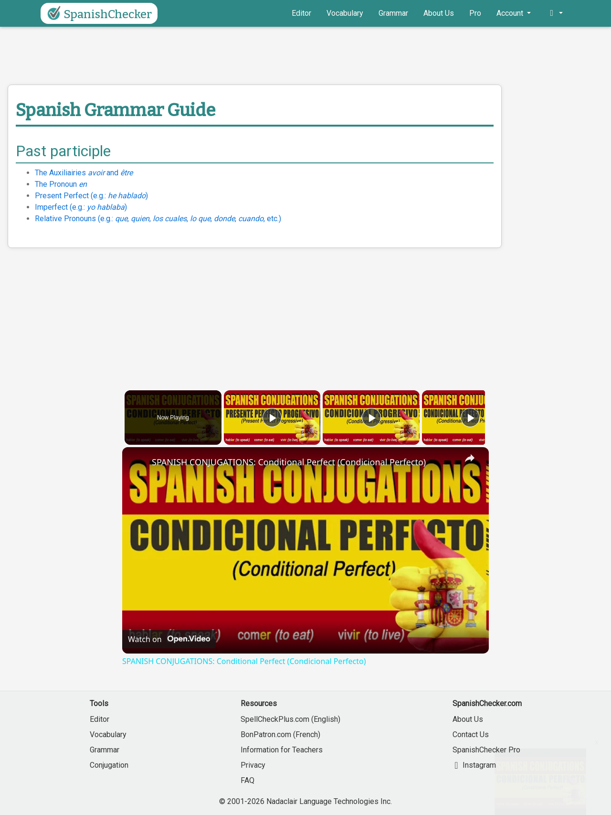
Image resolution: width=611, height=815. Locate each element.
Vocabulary (345, 13)
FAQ (247, 780)
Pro (475, 13)
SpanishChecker (98, 13)
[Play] (369, 417)
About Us (438, 13)
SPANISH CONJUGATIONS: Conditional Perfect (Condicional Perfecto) (289, 462)
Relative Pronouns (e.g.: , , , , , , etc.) (158, 218)
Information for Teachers (282, 749)
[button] (554, 13)
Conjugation (109, 765)
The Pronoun (61, 184)
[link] (137, 462)
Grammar (393, 13)
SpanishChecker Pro (486, 749)
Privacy (253, 765)
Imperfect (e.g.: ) (81, 207)
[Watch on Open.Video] (169, 639)
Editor (301, 13)
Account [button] (510, 13)
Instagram (474, 765)
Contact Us (471, 734)
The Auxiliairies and (84, 172)
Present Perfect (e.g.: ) (91, 195)
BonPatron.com (266, 734)
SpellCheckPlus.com (275, 719)
